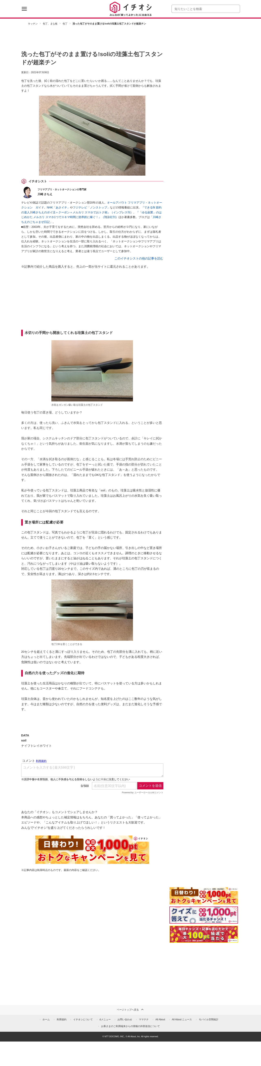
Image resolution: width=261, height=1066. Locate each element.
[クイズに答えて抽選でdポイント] (203, 915)
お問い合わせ (124, 1019)
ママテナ (144, 1019)
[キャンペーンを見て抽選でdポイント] (203, 901)
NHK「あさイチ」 (58, 207)
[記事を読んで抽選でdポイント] (203, 934)
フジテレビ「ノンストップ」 (91, 207)
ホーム (46, 1019)
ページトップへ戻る (130, 1009)
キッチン (33, 23)
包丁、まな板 (50, 23)
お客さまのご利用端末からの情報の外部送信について (130, 1026)
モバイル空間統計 (208, 1019)
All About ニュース (182, 1019)
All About (160, 1019)
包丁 (65, 23)
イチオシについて (83, 1019)
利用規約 (61, 1019)
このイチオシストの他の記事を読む (138, 258)
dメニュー (105, 1019)
